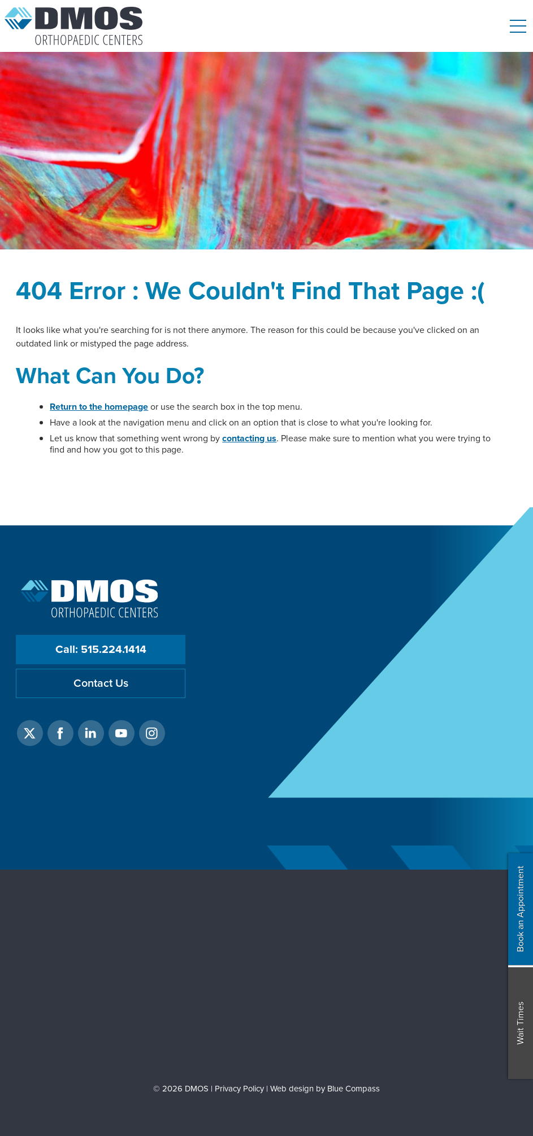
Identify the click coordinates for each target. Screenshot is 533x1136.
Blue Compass (353, 1088)
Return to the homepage (99, 406)
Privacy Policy (239, 1088)
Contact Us (100, 683)
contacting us (249, 438)
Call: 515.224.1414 (100, 649)
